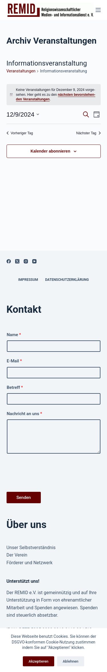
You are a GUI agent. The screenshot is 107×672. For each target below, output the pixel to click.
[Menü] (98, 10)
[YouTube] (34, 261)
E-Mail (14, 361)
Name (14, 334)
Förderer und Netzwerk (30, 562)
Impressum (28, 280)
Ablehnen (70, 661)
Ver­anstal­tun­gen (21, 71)
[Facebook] (9, 261)
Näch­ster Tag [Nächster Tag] (88, 133)
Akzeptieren (38, 661)
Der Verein (17, 555)
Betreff (15, 387)
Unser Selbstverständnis (31, 547)
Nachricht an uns (24, 413)
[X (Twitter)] (17, 261)
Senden (24, 497)
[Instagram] (26, 261)
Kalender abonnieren (50, 151)
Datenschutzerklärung (67, 280)
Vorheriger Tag (20, 133)
